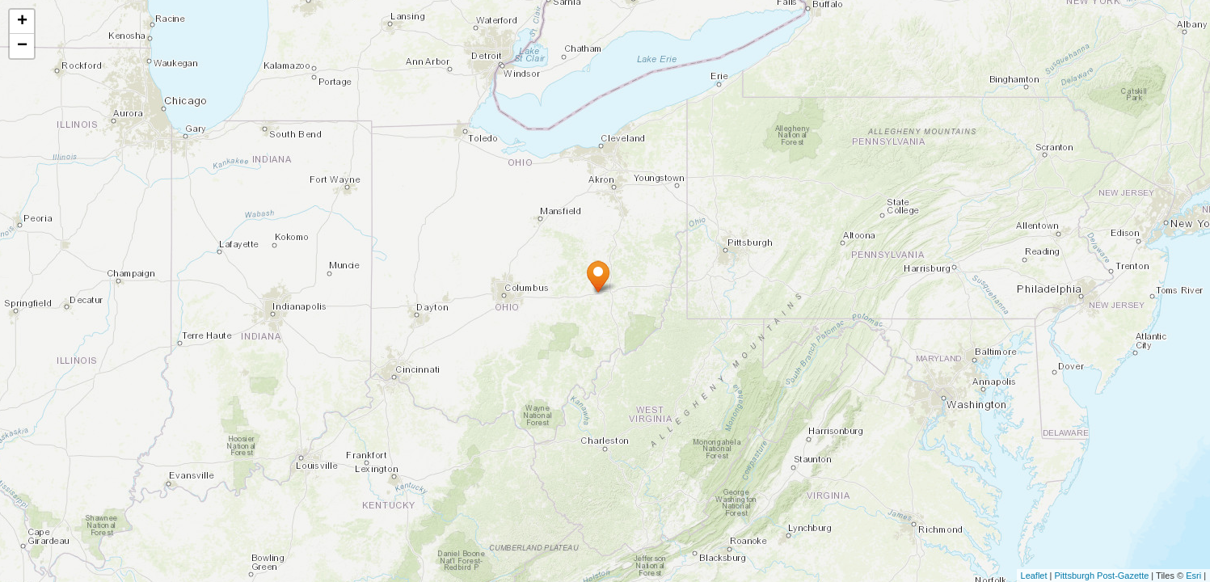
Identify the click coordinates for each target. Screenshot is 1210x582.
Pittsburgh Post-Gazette (1102, 575)
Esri (1193, 575)
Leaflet (1034, 575)
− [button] (22, 46)
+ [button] (22, 22)
